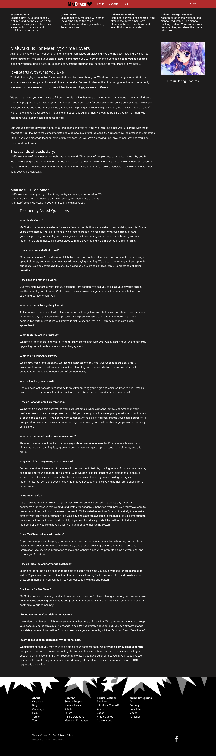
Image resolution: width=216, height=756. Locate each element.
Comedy (134, 705)
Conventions (104, 720)
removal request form (130, 646)
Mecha (133, 712)
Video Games (105, 716)
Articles (69, 709)
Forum (100, 4)
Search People (73, 701)
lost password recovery (50, 388)
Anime (100, 709)
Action (133, 701)
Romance (134, 716)
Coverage (38, 709)
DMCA (52, 735)
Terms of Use (39, 735)
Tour (35, 720)
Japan (100, 712)
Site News (103, 701)
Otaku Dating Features (183, 81)
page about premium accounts (88, 443)
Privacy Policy (65, 735)
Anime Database (74, 716)
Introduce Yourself (108, 705)
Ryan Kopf (16, 202)
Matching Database (76, 720)
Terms (36, 716)
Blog (35, 705)
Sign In (193, 3)
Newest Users (73, 705)
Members (113, 4)
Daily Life (135, 709)
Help (126, 4)
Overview (37, 701)
